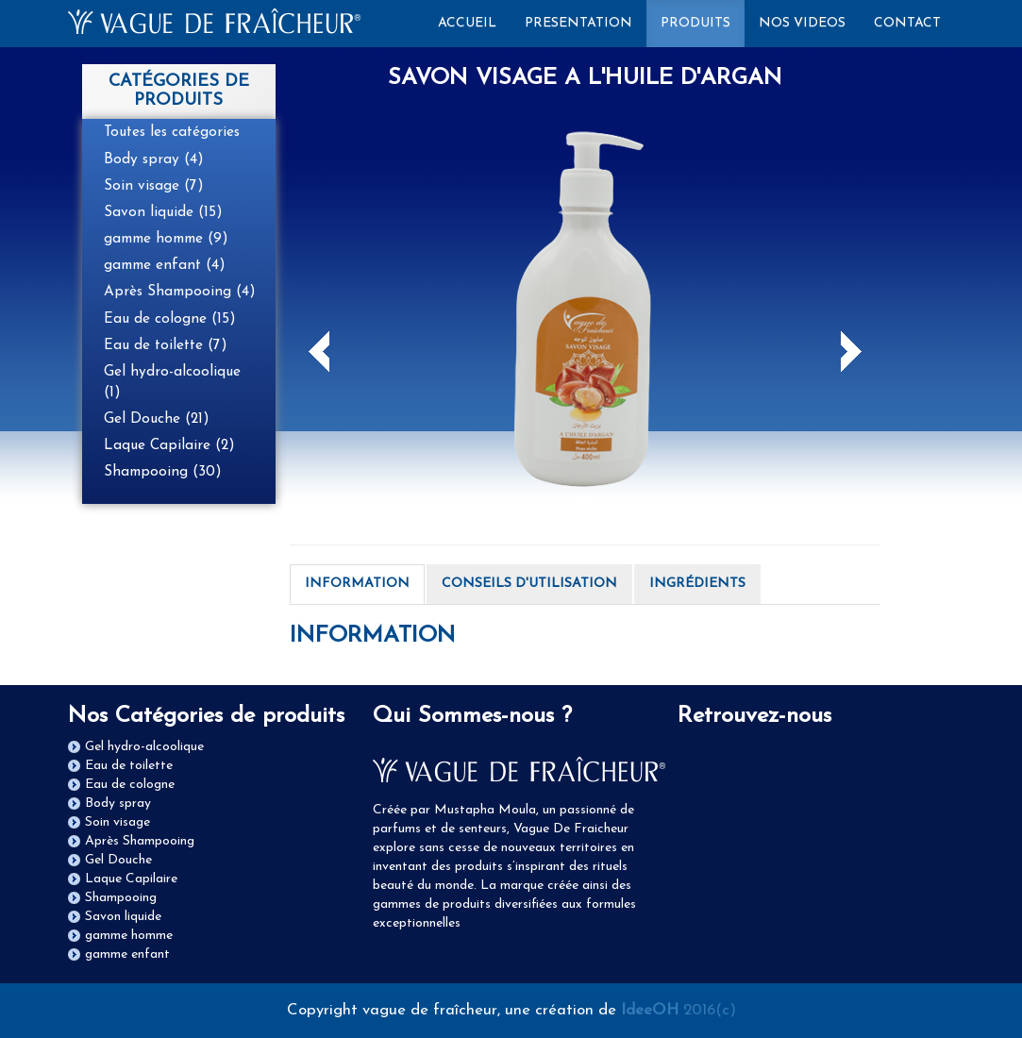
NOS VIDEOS (802, 23)
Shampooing (121, 898)
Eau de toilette (129, 766)
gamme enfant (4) (165, 265)
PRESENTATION (578, 23)
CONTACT (907, 23)
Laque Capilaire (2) (169, 445)
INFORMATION (357, 584)
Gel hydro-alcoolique (144, 747)
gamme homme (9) (166, 238)
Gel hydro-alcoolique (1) (172, 382)
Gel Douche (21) (156, 419)
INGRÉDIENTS (697, 584)
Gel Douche (118, 860)
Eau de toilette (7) (165, 345)
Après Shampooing (139, 841)
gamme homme (129, 936)
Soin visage (117, 822)
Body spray (118, 803)
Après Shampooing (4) (180, 291)
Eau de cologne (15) (170, 318)
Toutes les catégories (172, 132)
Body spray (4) (154, 159)
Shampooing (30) (163, 471)
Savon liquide (123, 917)
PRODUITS (695, 23)
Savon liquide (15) (163, 212)
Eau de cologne (130, 785)
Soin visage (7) (154, 185)
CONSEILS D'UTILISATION (529, 584)
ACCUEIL (474, 21)
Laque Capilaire (131, 879)
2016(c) (678, 1010)
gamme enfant (127, 954)
